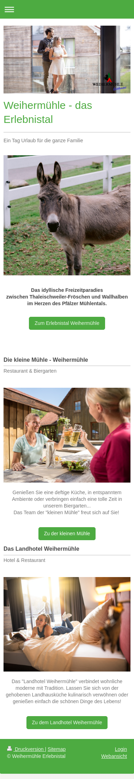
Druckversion (26, 749)
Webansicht (114, 756)
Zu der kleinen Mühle (67, 533)
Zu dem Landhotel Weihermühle (67, 722)
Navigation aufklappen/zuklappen (67, 9)
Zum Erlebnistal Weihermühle (67, 323)
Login (121, 749)
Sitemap (57, 749)
